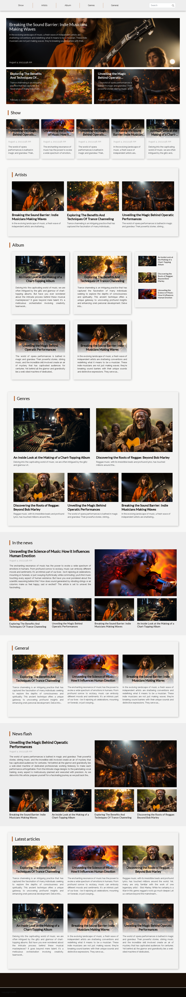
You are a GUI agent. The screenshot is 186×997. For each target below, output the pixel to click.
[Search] (162, 5)
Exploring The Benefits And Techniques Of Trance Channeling (25, 77)
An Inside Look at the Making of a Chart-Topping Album (163, 134)
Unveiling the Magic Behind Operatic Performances (112, 77)
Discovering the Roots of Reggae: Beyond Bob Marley (165, 277)
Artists (44, 5)
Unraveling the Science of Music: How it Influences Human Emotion (58, 136)
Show (21, 5)
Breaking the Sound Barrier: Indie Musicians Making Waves (48, 26)
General (114, 5)
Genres (91, 5)
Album (68, 5)
